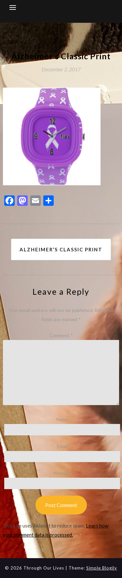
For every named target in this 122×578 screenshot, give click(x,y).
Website (62, 473)
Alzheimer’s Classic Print (61, 249)
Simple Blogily (101, 568)
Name (62, 419)
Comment (61, 335)
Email (62, 446)
